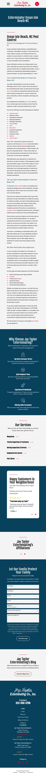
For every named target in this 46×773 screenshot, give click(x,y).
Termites (12, 276)
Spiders (12, 136)
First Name (10, 586)
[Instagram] (27, 762)
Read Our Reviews (23, 734)
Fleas (11, 123)
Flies (11, 125)
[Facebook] (23, 762)
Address (10, 605)
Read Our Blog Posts (23, 674)
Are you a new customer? (14, 610)
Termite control (14, 113)
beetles (19, 278)
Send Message (23, 638)
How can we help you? (13, 615)
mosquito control (11, 210)
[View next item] (36, 514)
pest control (10, 91)
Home (23, 711)
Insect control (13, 138)
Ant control (13, 128)
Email (9, 600)
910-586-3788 (23, 703)
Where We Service (23, 720)
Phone (9, 595)
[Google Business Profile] (19, 762)
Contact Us (23, 723)
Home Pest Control (23, 717)
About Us (23, 714)
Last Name (10, 591)
